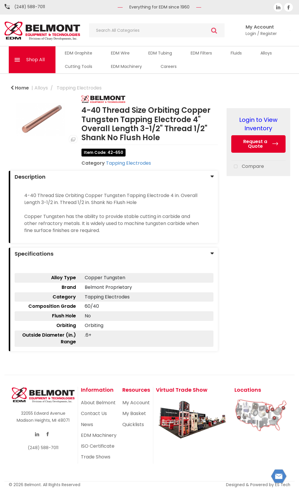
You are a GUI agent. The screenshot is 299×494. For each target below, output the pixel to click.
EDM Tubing (160, 53)
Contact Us (94, 413)
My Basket (134, 413)
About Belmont (98, 402)
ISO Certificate (97, 446)
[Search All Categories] (157, 30)
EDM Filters (201, 53)
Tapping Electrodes (79, 88)
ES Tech (282, 485)
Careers (169, 66)
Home (20, 88)
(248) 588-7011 (29, 7)
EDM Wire (120, 53)
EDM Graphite (78, 53)
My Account (136, 402)
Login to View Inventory (258, 124)
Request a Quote (255, 144)
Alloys (266, 53)
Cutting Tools (78, 66)
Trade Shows (95, 456)
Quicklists (133, 424)
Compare (247, 166)
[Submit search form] (214, 30)
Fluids (236, 53)
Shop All (35, 59)
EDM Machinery (126, 66)
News (87, 424)
